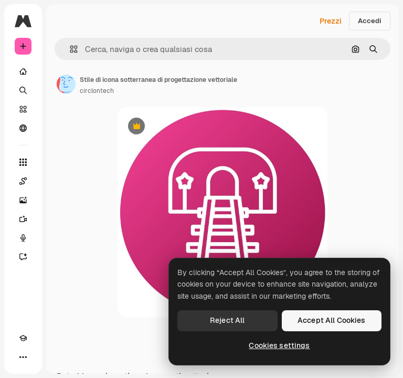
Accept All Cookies (332, 320)
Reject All (227, 320)
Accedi (369, 20)
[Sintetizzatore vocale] (23, 237)
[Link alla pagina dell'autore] (66, 84)
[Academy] (23, 338)
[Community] (23, 128)
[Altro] (23, 357)
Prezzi (331, 21)
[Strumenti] (23, 162)
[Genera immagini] (23, 200)
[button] (69, 49)
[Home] (23, 71)
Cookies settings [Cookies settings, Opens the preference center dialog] (279, 345)
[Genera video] (23, 219)
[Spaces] (23, 181)
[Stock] (23, 109)
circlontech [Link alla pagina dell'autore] (97, 91)
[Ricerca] (23, 90)
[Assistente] (23, 256)
